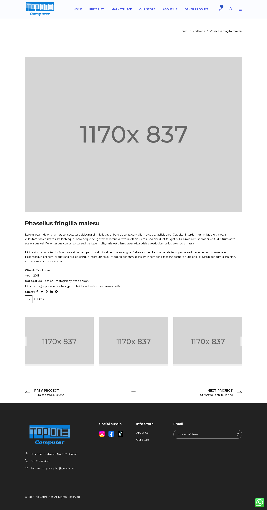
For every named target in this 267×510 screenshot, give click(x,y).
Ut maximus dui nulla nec (216, 395)
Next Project (220, 390)
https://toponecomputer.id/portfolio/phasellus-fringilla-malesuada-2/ (76, 286)
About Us (142, 433)
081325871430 (40, 461)
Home (183, 31)
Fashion (48, 281)
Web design (81, 281)
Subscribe (237, 434)
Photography (63, 281)
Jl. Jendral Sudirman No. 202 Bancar (54, 454)
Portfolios (198, 31)
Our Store (142, 440)
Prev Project (46, 390)
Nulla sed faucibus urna (49, 395)
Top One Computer (40, 497)
